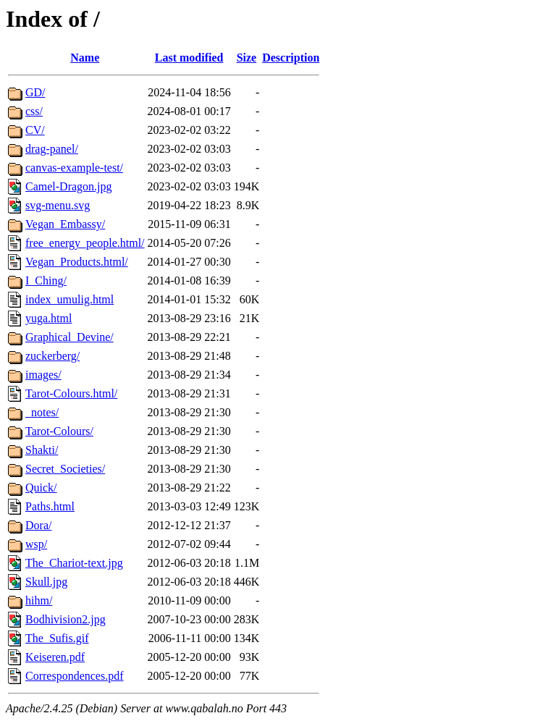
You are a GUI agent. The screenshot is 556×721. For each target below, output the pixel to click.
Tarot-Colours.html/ (71, 393)
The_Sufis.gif (57, 638)
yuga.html (48, 318)
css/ (34, 111)
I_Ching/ (46, 280)
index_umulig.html (69, 299)
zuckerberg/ (52, 356)
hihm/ (38, 600)
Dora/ (38, 525)
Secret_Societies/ (65, 469)
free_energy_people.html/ (85, 243)
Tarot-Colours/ (59, 431)
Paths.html (50, 506)
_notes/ (42, 412)
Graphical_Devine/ (69, 337)
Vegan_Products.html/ (76, 262)
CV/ (35, 130)
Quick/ (41, 487)
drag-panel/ (51, 149)
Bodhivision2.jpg (65, 619)
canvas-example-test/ (74, 167)
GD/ (35, 92)
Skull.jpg (46, 581)
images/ (43, 374)
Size (247, 57)
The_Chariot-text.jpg (74, 563)
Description (290, 57)
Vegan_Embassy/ (65, 224)
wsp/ (36, 544)
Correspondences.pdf (74, 676)
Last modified (189, 57)
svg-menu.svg (57, 205)
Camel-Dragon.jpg (68, 186)
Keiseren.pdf (55, 657)
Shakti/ (41, 450)
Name (84, 57)
